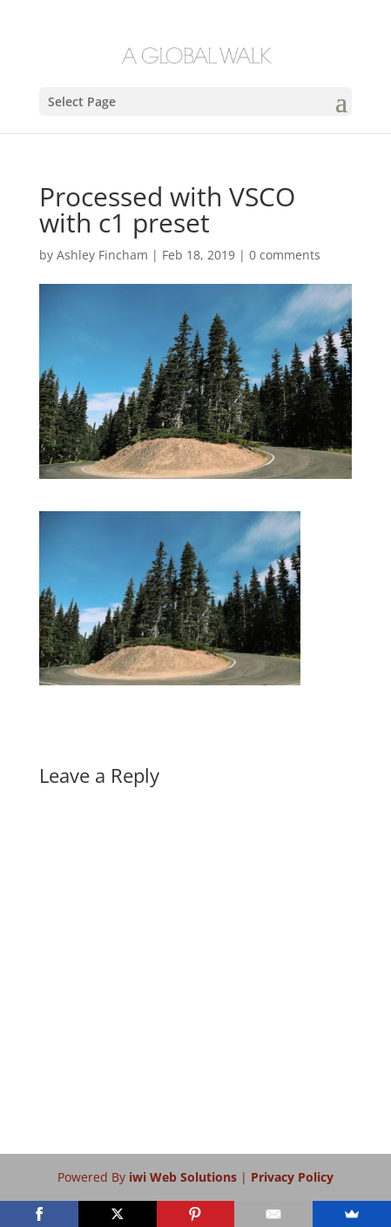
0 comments (284, 254)
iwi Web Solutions (184, 1177)
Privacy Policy (292, 1177)
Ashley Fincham (102, 254)
